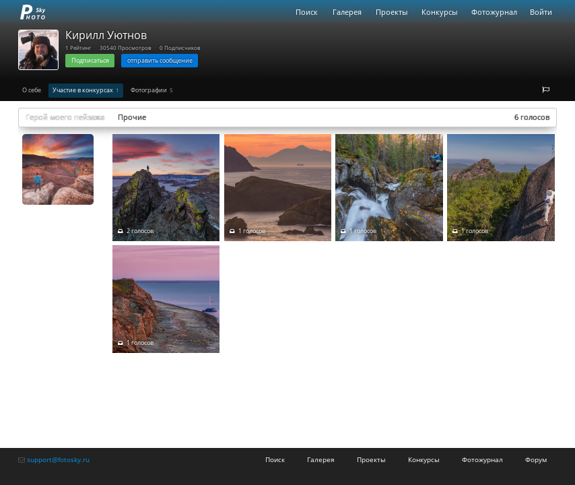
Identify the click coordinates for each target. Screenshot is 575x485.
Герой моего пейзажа (65, 117)
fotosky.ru (33, 11)
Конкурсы (439, 12)
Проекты (391, 12)
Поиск (307, 12)
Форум (536, 459)
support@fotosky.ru (58, 459)
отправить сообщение (160, 61)
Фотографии (152, 90)
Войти (541, 12)
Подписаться (90, 61)
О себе (31, 90)
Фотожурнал (494, 12)
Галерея (347, 12)
